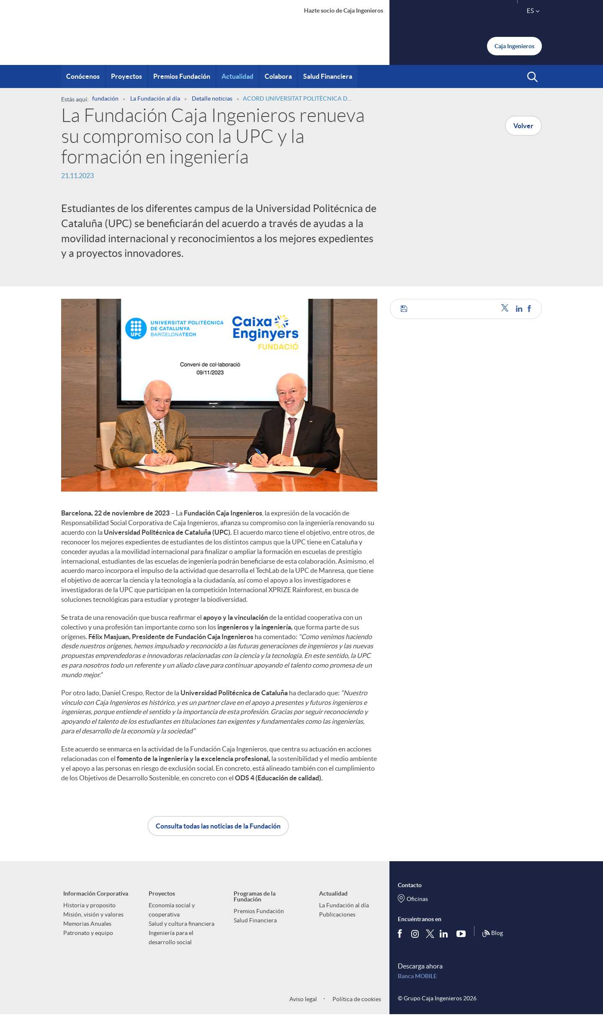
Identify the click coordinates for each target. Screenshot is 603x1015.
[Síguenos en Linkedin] (446, 933)
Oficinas (417, 899)
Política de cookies (356, 999)
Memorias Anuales (87, 923)
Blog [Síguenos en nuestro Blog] (492, 934)
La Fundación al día (344, 905)
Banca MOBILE (417, 976)
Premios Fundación (259, 911)
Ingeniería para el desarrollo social (171, 937)
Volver (523, 125)
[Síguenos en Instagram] (416, 933)
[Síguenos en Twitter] (430, 933)
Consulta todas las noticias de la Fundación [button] (218, 826)
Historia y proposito (89, 905)
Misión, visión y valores (93, 914)
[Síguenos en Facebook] (401, 933)
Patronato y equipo (88, 933)
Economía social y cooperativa (172, 910)
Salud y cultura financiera (181, 923)
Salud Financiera (255, 920)
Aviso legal (303, 999)
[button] (532, 77)
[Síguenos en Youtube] (463, 933)
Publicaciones (337, 914)
